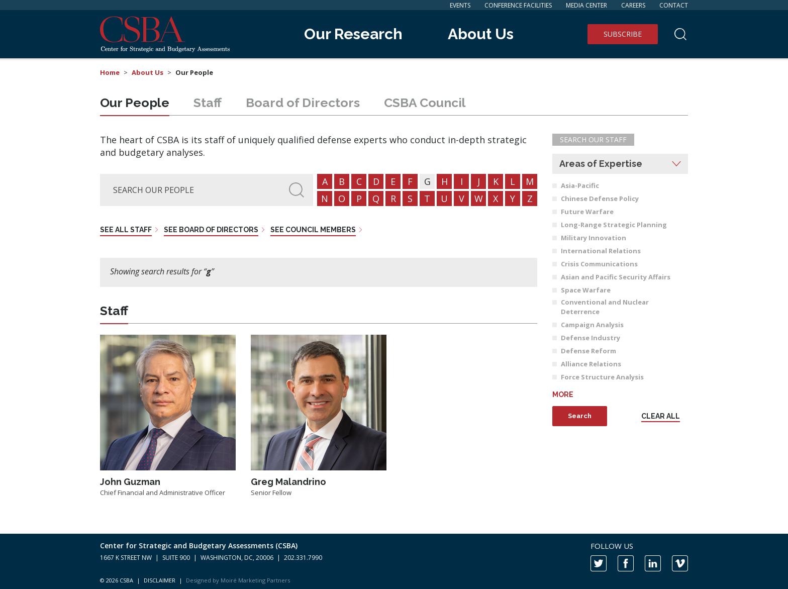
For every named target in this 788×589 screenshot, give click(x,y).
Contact (673, 5)
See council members (313, 230)
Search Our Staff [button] (593, 139)
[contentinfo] (394, 561)
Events (460, 5)
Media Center (586, 5)
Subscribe (623, 34)
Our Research (353, 34)
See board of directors (211, 230)
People (134, 102)
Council (425, 102)
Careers (633, 5)
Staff (207, 102)
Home (110, 72)
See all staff (126, 230)
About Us (481, 34)
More (562, 394)
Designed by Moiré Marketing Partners (238, 580)
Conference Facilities (518, 5)
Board (303, 102)
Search (580, 416)
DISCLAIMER (159, 580)
